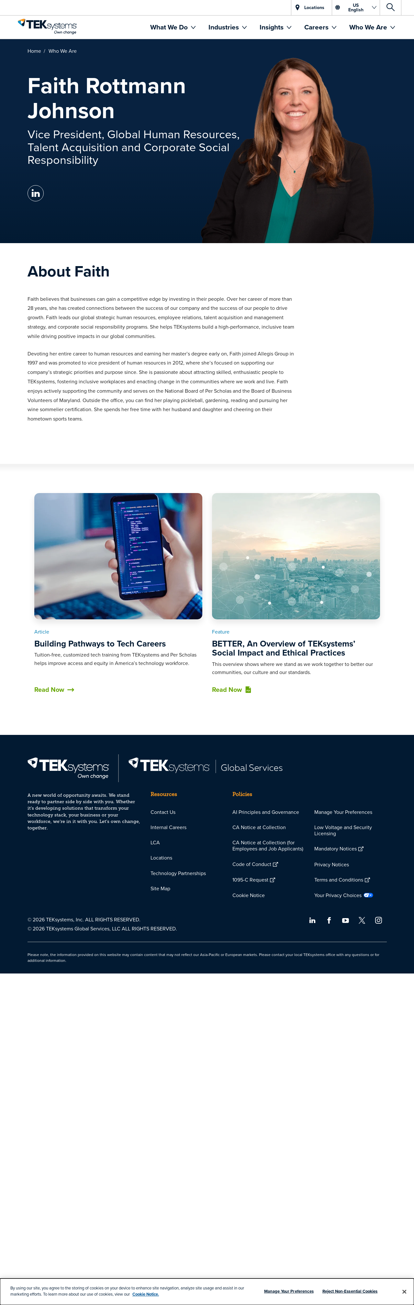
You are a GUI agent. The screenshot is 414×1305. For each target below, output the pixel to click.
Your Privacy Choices (338, 895)
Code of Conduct (251, 864)
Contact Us (163, 812)
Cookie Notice (248, 895)
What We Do (169, 27)
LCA (155, 842)
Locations (161, 857)
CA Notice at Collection (259, 827)
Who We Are (369, 27)
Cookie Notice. (145, 1294)
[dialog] (207, 1291)
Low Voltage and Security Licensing (343, 830)
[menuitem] (173, 27)
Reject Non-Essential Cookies (350, 1291)
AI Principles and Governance (265, 812)
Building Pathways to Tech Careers (99, 643)
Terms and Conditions (338, 879)
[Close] (404, 1292)
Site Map (160, 888)
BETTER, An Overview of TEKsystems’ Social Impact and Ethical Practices (283, 648)
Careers (317, 27)
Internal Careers (168, 827)
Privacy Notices (331, 864)
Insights (272, 27)
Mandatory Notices (335, 848)
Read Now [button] (49, 689)
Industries (224, 27)
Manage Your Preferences (343, 812)
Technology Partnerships (178, 873)
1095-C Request (250, 879)
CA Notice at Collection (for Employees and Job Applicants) (267, 845)
